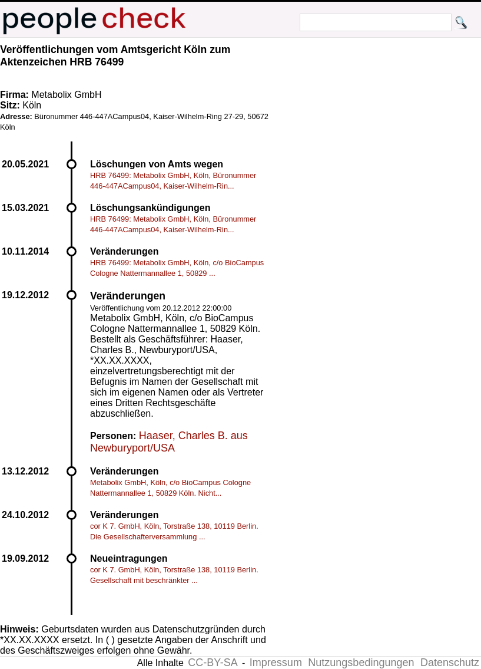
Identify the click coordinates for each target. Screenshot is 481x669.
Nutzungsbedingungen (361, 662)
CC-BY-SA (212, 662)
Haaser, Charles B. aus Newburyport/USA (169, 442)
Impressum (276, 662)
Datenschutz (449, 662)
